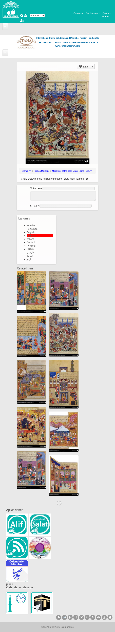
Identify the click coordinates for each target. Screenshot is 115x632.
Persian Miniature (41, 171)
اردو (29, 259)
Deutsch (31, 242)
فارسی (30, 252)
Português (32, 229)
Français (31, 235)
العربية (30, 255)
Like (86, 66)
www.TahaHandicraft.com (67, 46)
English (30, 232)
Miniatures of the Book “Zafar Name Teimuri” (72, 171)
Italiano (30, 239)
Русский (31, 245)
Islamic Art (26, 171)
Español (31, 225)
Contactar (78, 13)
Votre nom (36, 188)
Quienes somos (106, 15)
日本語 (30, 249)
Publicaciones (93, 13)
